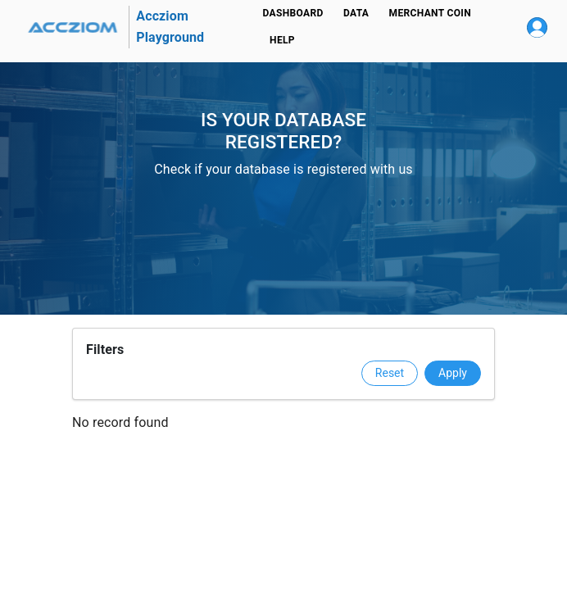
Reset (389, 372)
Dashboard (293, 13)
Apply (452, 372)
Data (356, 13)
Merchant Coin (430, 13)
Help (282, 40)
